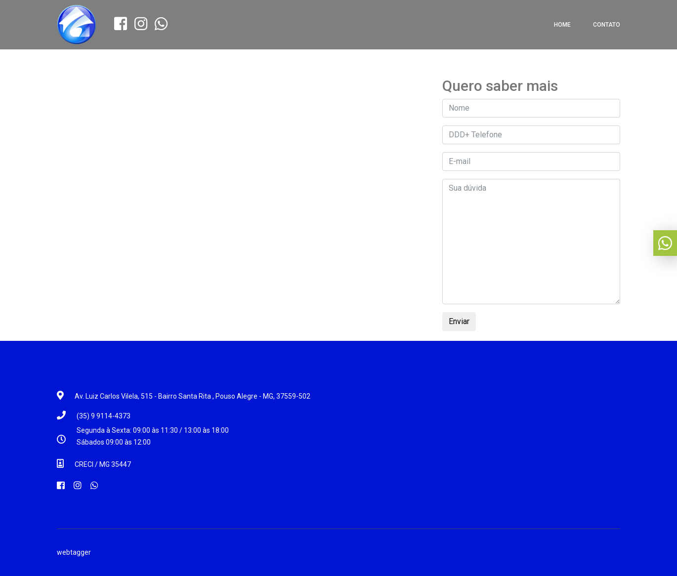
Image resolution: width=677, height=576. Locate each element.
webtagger (74, 552)
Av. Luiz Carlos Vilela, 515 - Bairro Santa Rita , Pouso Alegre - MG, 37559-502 (192, 396)
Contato (606, 24)
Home (562, 24)
